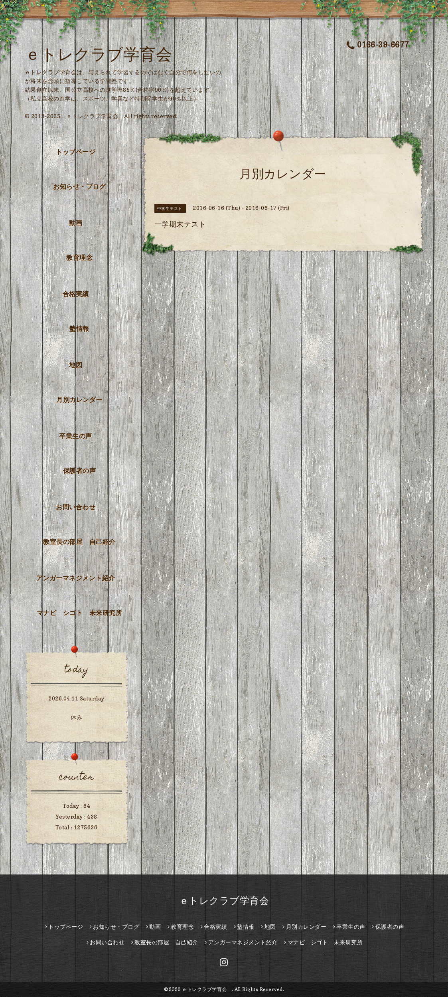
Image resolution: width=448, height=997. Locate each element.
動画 (75, 223)
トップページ (75, 152)
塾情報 (79, 328)
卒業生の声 (75, 436)
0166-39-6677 (378, 44)
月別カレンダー (79, 400)
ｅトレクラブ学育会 (106, 53)
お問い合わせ (75, 507)
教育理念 (79, 257)
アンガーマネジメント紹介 (75, 578)
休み (76, 717)
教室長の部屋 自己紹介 (79, 542)
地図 (75, 365)
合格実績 (76, 294)
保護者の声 (79, 471)
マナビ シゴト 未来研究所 (79, 613)
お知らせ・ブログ (79, 186)
